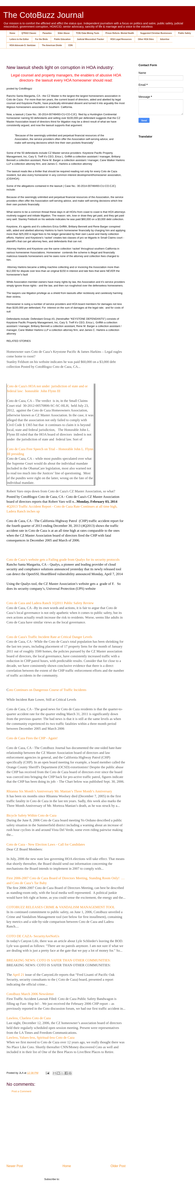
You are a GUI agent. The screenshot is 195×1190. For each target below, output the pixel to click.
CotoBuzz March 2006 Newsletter (30, 994)
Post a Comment (21, 1091)
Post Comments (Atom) (74, 1179)
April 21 (18, 975)
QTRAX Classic (29, 33)
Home (12, 33)
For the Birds (41, 39)
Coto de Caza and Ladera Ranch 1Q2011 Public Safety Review (50, 603)
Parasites (47, 33)
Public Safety (184, 33)
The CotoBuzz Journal (43, 15)
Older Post (118, 1166)
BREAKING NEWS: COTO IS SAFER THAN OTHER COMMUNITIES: (58, 960)
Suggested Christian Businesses (156, 33)
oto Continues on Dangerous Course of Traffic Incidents (47, 690)
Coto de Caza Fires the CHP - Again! (32, 738)
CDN (70, 45)
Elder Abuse (64, 33)
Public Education (62, 39)
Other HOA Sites (146, 39)
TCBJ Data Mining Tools (87, 33)
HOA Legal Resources (121, 39)
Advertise (164, 39)
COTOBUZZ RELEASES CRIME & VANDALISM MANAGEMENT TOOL (60, 907)
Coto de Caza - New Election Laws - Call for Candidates (45, 844)
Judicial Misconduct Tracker (90, 39)
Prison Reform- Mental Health (119, 33)
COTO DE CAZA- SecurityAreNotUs (32, 936)
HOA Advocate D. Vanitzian (23, 45)
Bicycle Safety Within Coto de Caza (31, 815)
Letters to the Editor (19, 39)
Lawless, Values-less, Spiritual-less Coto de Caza (40, 1037)
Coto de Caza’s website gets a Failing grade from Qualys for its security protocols (63, 560)
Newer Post (14, 1166)
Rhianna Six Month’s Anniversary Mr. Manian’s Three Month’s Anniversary (59, 791)
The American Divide (52, 45)
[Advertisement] (66, 1128)
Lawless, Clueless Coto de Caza (28, 1018)
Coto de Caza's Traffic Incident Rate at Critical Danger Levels (49, 637)
